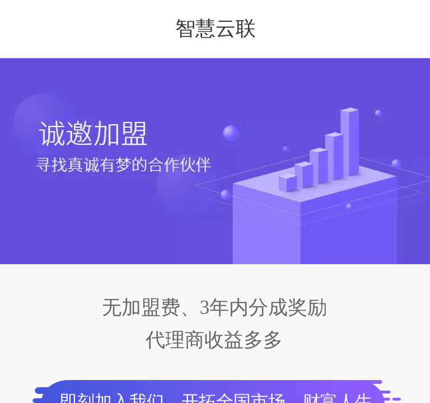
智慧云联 (215, 28)
